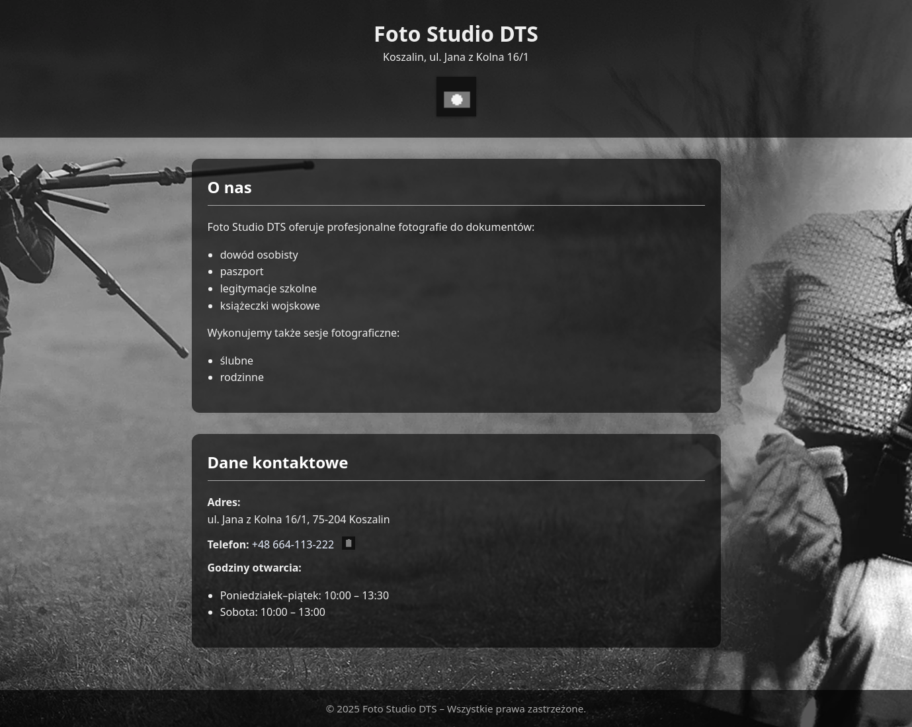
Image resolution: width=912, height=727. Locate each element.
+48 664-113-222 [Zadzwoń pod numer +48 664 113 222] (293, 544)
